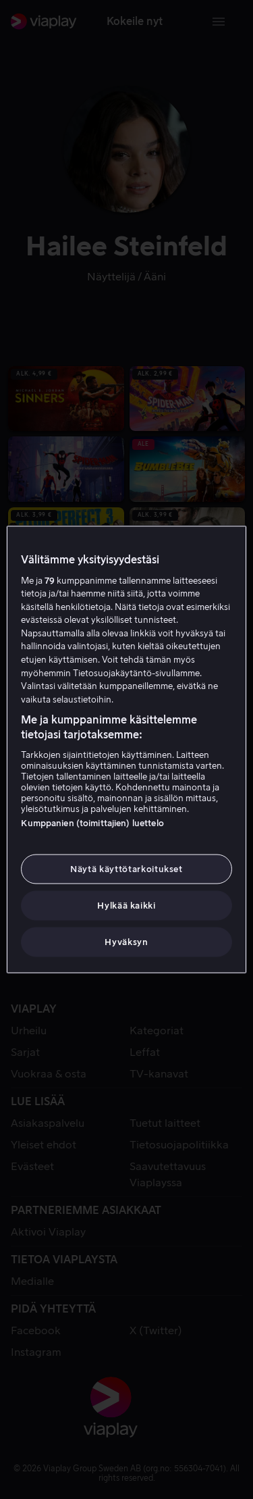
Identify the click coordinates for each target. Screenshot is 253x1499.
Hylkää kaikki (126, 905)
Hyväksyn (126, 942)
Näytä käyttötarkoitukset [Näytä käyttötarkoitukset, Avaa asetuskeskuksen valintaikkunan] (126, 868)
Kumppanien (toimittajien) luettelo (92, 822)
